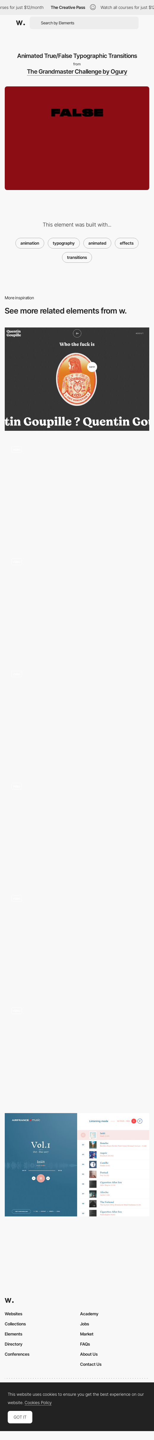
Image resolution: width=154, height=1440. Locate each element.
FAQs (85, 1343)
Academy (89, 1313)
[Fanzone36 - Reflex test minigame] (77, 940)
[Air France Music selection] (77, 1164)
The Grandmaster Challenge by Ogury (77, 72)
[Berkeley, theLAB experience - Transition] (77, 491)
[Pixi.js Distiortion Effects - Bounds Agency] (77, 603)
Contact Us (90, 1364)
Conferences (17, 1354)
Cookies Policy (38, 1403)
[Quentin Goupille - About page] (77, 379)
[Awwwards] (20, 22)
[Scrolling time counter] (77, 716)
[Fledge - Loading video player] (77, 828)
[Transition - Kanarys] (77, 1052)
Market (86, 1333)
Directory (14, 1343)
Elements (13, 1333)
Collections (15, 1323)
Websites (13, 1313)
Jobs (84, 1323)
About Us (89, 1354)
